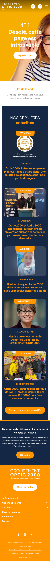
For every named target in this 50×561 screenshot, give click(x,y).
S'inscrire (25, 455)
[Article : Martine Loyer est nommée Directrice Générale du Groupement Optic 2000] (25, 321)
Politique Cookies (32, 553)
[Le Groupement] (25, 498)
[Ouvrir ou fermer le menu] (46, 6)
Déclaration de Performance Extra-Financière (25, 550)
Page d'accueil (25, 55)
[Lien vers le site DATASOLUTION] (25, 556)
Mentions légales (17, 553)
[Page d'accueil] (25, 478)
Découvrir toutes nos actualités (25, 410)
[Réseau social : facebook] (19, 534)
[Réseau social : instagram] (25, 534)
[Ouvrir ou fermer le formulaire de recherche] (33, 6)
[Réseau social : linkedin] (31, 534)
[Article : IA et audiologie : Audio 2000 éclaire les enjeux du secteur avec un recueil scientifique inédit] (25, 269)
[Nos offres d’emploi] (40, 6)
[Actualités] (25, 516)
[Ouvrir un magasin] (25, 511)
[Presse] (25, 521)
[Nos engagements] (25, 502)
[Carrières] (25, 507)
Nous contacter (25, 487)
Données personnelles (25, 546)
